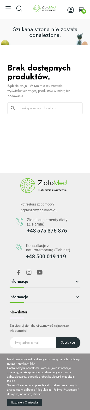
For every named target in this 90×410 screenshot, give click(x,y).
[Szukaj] (48, 108)
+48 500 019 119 (46, 257)
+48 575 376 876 (47, 231)
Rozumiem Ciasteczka (24, 402)
